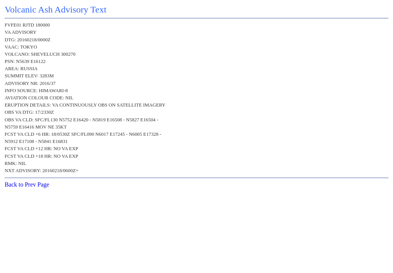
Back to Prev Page (27, 184)
